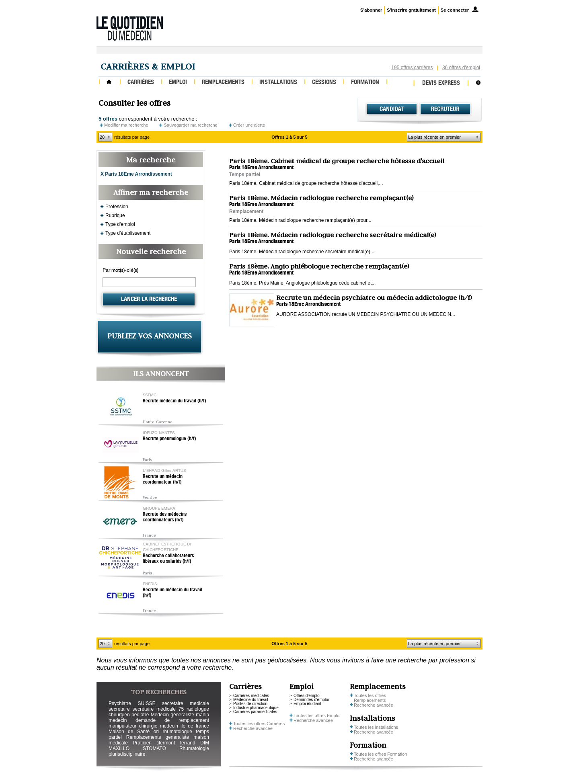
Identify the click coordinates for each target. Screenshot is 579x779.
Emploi (178, 83)
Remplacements (223, 83)
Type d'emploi (120, 224)
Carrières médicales (251, 695)
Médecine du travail (250, 699)
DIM (204, 743)
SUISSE (146, 703)
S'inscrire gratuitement (411, 10)
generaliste (177, 737)
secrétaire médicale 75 (158, 709)
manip (202, 715)
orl (156, 731)
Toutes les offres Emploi (317, 715)
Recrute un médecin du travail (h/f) (172, 593)
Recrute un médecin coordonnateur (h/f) (163, 479)
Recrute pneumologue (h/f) (169, 439)
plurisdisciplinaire (127, 754)
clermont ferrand (175, 743)
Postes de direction (250, 703)
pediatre (140, 715)
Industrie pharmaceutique (256, 707)
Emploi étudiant (307, 703)
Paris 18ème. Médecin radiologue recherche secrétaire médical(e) (332, 235)
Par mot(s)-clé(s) (120, 270)
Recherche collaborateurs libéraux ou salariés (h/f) (168, 559)
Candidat (392, 109)
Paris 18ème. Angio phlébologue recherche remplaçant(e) (319, 266)
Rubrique (115, 215)
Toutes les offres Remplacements (370, 698)
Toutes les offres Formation (380, 754)
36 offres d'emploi (461, 67)
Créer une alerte (249, 125)
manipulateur (122, 726)
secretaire (119, 709)
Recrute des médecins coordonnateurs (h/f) (165, 517)
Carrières (140, 83)
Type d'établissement (127, 233)
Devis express (441, 83)
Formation (365, 83)
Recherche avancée (253, 728)
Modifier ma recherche (126, 125)
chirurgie (148, 726)
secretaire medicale (185, 703)
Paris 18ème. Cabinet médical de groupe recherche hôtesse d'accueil (336, 161)
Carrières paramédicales (255, 711)
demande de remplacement (172, 720)
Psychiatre (120, 703)
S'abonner (371, 10)
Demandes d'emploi (311, 699)
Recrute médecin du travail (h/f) (174, 401)
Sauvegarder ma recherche (190, 125)
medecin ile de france (184, 726)
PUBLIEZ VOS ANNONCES (149, 335)
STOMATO (154, 748)
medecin (118, 720)
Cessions (324, 83)
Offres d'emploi (307, 695)
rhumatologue (177, 731)
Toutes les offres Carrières (259, 723)
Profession (116, 206)
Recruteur (445, 109)
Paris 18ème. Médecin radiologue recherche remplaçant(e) (321, 198)
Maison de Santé (129, 731)
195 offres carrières (412, 67)
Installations (278, 83)
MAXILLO (119, 748)
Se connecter (455, 10)
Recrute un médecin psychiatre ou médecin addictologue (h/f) (374, 297)
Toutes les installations (376, 727)
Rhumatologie (194, 748)
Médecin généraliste (172, 715)
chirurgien (119, 715)
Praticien (142, 743)
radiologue (198, 709)
